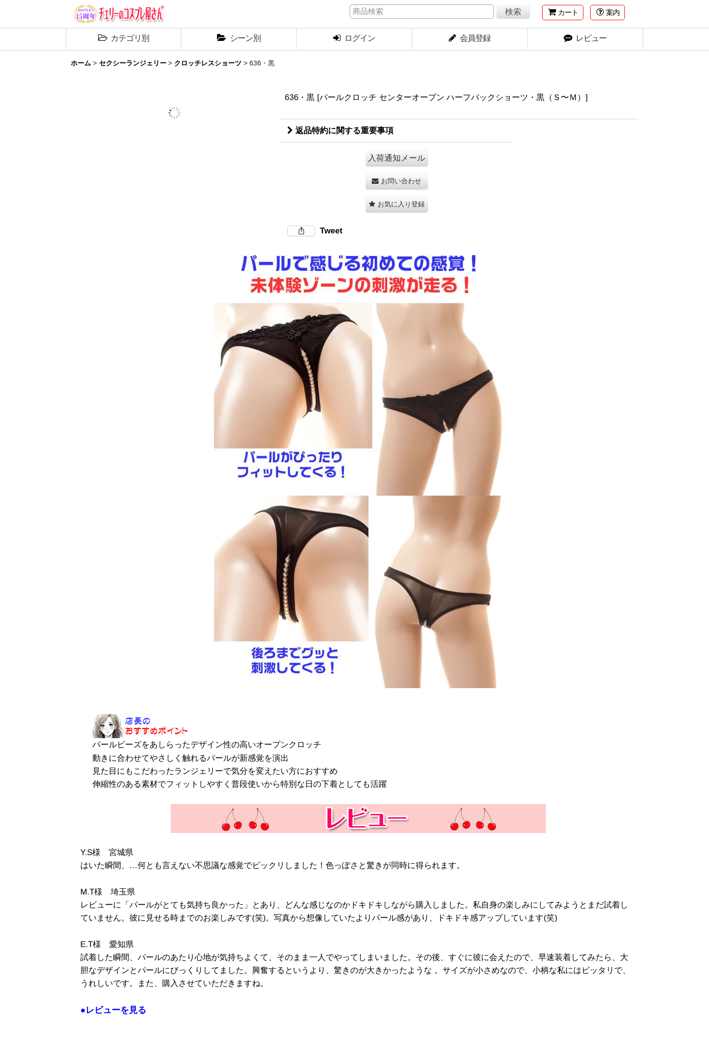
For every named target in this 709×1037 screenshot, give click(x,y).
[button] (607, 12)
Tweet (331, 230)
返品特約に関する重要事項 (340, 130)
